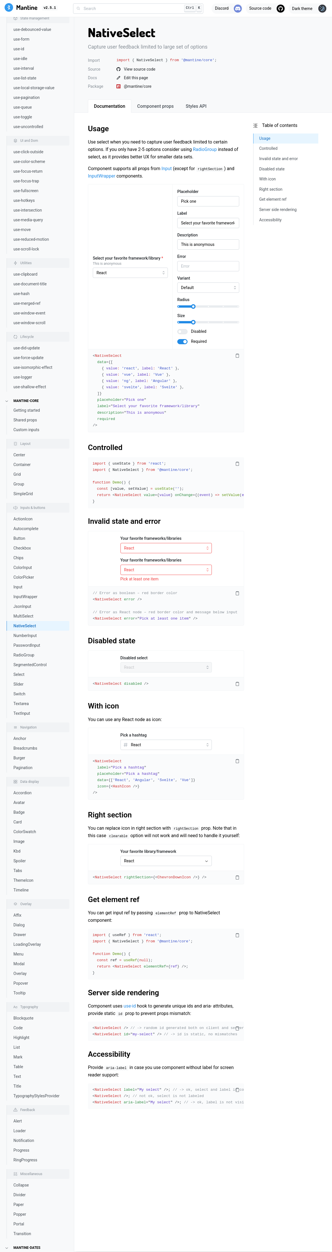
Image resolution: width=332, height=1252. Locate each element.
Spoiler (19, 721)
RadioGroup (23, 515)
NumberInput (25, 496)
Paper (18, 1065)
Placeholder (187, 191)
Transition (22, 1094)
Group (18, 345)
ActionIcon (23, 379)
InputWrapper (25, 457)
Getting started (26, 271)
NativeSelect (24, 486)
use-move (22, 90)
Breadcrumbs (25, 609)
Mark (18, 917)
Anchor (19, 599)
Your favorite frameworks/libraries (151, 538)
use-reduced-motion (31, 100)
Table (18, 927)
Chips (18, 418)
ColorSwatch (24, 692)
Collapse (21, 1046)
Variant (183, 278)
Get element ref (113, 899)
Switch (19, 554)
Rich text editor (26, 1229)
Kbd (17, 712)
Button (19, 399)
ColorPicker (23, 438)
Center (19, 315)
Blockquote (23, 879)
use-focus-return (28, 32)
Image (19, 702)
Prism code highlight (31, 1219)
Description (187, 235)
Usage (98, 128)
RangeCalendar (27, 1166)
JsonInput (22, 467)
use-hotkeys (24, 61)
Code (18, 888)
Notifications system (31, 1209)
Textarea (21, 564)
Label (182, 213)
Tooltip (19, 853)
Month (19, 1157)
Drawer (19, 795)
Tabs (17, 731)
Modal (19, 824)
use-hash (21, 154)
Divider (19, 1055)
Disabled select (134, 658)
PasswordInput (26, 506)
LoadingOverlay (27, 805)
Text (17, 937)
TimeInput (22, 1176)
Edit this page (132, 78)
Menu (18, 815)
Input (18, 447)
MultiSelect (23, 477)
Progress (21, 1011)
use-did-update (26, 208)
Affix (17, 776)
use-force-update (28, 218)
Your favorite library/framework (148, 851)
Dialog (19, 785)
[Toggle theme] (308, 8)
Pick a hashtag (133, 735)
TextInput (21, 574)
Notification (23, 1001)
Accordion (22, 653)
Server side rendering (123, 992)
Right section (110, 815)
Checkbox (22, 409)
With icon (103, 706)
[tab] (109, 106)
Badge (19, 673)
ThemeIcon (23, 741)
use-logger (22, 238)
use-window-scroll (29, 183)
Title (17, 947)
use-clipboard (25, 135)
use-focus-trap (26, 41)
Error (181, 256)
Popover (20, 844)
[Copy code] (237, 356)
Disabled (198, 331)
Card (17, 682)
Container (22, 325)
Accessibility (109, 1054)
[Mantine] (21, 8)
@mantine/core (133, 86)
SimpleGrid (23, 354)
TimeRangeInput (28, 1186)
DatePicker (23, 1137)
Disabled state (111, 640)
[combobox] (138, 8)
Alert (17, 982)
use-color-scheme (29, 22)
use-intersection (27, 71)
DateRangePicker (28, 1147)
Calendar (21, 1127)
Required (199, 341)
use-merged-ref (27, 164)
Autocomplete (26, 389)
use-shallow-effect (29, 247)
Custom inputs (26, 290)
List (16, 908)
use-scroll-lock (26, 110)
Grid (17, 335)
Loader (19, 991)
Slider (18, 545)
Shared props (25, 280)
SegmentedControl (30, 525)
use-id (130, 1006)
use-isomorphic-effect (32, 228)
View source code (135, 69)
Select (18, 535)
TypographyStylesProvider (36, 956)
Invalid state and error (124, 521)
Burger (19, 618)
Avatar (19, 663)
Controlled (105, 447)
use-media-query (28, 80)
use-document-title (30, 144)
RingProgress (25, 1020)
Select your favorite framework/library (128, 258)
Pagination (23, 628)
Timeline (21, 751)
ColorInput (22, 428)
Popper (19, 1075)
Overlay (20, 834)
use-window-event (29, 174)
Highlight (21, 898)
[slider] (193, 306)
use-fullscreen (25, 51)
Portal (18, 1084)
